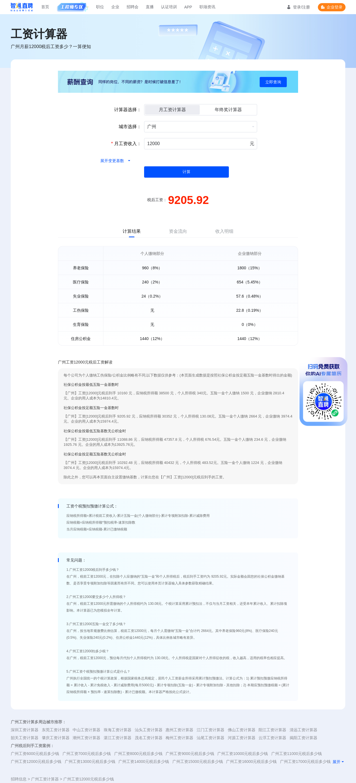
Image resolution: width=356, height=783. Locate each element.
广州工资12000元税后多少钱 (36, 761)
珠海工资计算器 (117, 730)
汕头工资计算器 (148, 730)
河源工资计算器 (241, 737)
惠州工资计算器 (179, 730)
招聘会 (132, 7)
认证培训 (169, 7)
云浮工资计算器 (272, 737)
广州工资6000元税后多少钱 (35, 753)
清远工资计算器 (303, 730)
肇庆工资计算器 (56, 737)
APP (188, 7)
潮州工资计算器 (86, 737)
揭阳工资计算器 (303, 737)
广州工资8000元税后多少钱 (138, 753)
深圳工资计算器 (24, 730)
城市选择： (130, 126)
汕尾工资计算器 (210, 737)
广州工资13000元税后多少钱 (90, 761)
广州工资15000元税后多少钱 (197, 761)
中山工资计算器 (86, 730)
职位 (100, 7)
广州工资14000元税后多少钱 (143, 761)
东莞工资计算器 (56, 730)
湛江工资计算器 (117, 737)
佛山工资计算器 (241, 730)
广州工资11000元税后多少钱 (296, 753)
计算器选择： (127, 109)
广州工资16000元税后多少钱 (251, 761)
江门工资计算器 (210, 730)
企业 (115, 7)
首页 (45, 7)
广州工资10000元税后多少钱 (242, 753)
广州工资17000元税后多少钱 (305, 761)
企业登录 (334, 7)
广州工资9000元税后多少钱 (190, 753)
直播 (150, 7)
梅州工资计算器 (179, 737)
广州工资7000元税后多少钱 (86, 753)
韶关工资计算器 (24, 737)
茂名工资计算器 (148, 737)
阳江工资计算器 (272, 730)
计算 (186, 171)
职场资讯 (207, 7)
